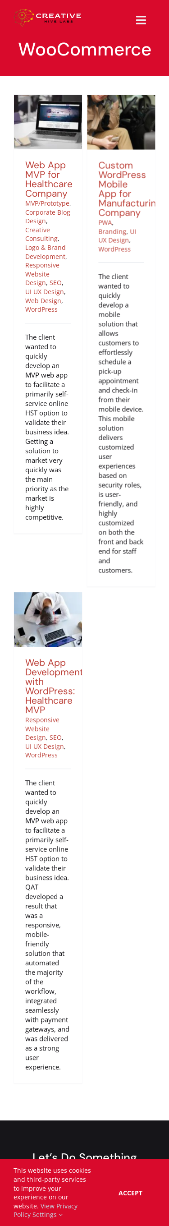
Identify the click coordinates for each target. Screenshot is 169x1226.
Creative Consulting (41, 234)
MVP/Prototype (47, 203)
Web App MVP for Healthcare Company (49, 179)
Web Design (43, 300)
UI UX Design (44, 291)
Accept (130, 1193)
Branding (108, 244)
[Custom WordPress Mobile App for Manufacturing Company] (117, 112)
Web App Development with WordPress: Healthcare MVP (54, 686)
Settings (47, 1214)
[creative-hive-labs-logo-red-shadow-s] (48, 12)
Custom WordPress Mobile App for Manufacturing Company (125, 202)
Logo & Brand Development (45, 252)
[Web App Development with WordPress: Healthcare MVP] (48, 596)
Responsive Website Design (42, 274)
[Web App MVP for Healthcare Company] (48, 99)
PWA (101, 235)
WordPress (41, 309)
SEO (56, 282)
